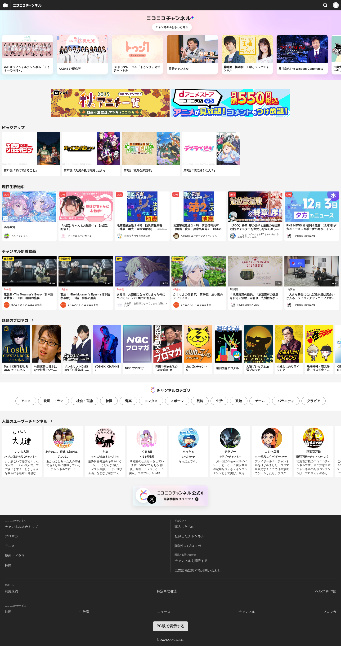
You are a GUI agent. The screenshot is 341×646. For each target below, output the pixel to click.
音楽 (128, 401)
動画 (8, 612)
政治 (238, 401)
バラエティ (286, 401)
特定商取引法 (167, 591)
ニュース (163, 612)
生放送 (84, 612)
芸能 (200, 401)
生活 (219, 401)
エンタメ (151, 401)
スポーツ (177, 401)
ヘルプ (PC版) (325, 591)
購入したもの (184, 527)
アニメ (26, 401)
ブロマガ (11, 536)
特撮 (109, 401)
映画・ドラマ (53, 401)
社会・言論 (84, 401)
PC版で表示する (170, 626)
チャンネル (246, 612)
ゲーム (260, 401)
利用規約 (11, 591)
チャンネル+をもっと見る (171, 27)
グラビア (313, 401)
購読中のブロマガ (188, 546)
